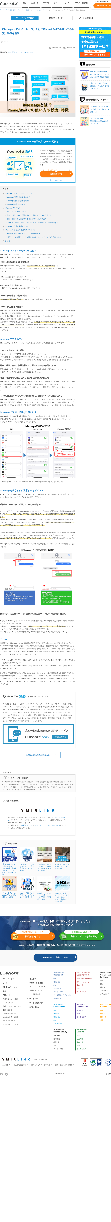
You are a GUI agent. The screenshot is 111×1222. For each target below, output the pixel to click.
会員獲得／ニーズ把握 (10, 999)
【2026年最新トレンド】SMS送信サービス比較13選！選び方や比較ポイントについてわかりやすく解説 (9, 861)
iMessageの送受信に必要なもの (18, 197)
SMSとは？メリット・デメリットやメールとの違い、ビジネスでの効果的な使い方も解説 (62, 889)
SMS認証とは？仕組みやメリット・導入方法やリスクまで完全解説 (27, 859)
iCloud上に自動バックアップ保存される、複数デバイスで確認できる (32, 222)
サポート (57, 3)
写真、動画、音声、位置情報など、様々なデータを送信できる (30, 215)
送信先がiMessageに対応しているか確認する (23, 233)
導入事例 (46, 3)
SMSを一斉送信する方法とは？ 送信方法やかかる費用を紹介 (27, 887)
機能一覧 (57, 982)
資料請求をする (56, 173)
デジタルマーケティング (11, 1024)
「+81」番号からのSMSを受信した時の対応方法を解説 (9, 887)
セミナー (68, 3)
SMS (5, 41)
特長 (55, 978)
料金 (55, 985)
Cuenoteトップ (8, 979)
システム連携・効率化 (10, 1017)
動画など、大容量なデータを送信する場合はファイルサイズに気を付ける (34, 237)
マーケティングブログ (25, 18)
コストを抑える (8, 1002)
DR (84, 982)
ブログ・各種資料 (36, 983)
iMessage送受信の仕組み (16, 204)
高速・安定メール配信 (84, 978)
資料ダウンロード (55, 18)
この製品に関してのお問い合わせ (38, 755)
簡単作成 (57, 1035)
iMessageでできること (13, 208)
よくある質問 (58, 992)
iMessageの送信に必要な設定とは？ (18, 226)
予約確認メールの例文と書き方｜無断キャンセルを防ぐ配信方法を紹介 (44, 859)
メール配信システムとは (62, 995)
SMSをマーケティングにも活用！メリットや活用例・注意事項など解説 (44, 888)
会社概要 (5, 1065)
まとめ (7, 241)
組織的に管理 (7, 1010)
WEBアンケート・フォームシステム (47, 825)
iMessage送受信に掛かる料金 (18, 201)
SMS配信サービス (26, 825)
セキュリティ (58, 988)
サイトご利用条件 (36, 1003)
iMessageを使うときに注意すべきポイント (21, 230)
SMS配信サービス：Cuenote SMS (21, 52)
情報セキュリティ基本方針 (40, 1065)
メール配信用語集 (86, 18)
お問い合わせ (34, 1007)
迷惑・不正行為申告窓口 (63, 1065)
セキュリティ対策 (9, 1021)
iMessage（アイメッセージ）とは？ (18, 193)
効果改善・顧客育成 (10, 1013)
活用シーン (6, 995)
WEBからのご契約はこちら (55, 957)
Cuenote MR (58, 998)
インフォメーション (9, 987)
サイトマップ (34, 999)
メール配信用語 (35, 994)
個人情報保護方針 (20, 1065)
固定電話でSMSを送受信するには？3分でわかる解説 (62, 858)
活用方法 (57, 1014)
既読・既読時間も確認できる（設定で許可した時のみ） (27, 219)
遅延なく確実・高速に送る (12, 1006)
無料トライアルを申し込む (80, 935)
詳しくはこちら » (56, 180)
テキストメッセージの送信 (17, 212)
